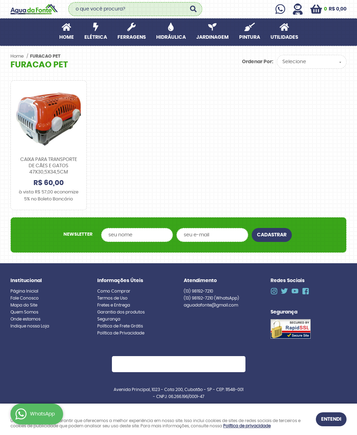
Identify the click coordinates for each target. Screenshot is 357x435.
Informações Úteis (120, 280)
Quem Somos (24, 312)
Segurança (108, 319)
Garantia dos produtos (121, 312)
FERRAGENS (131, 37)
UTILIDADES (284, 37)
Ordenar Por (257, 61)
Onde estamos (25, 319)
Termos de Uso (112, 298)
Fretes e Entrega (113, 305)
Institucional (26, 280)
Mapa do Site (23, 305)
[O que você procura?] (193, 9)
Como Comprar (113, 291)
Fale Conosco (24, 298)
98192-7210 (198, 291)
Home (66, 37)
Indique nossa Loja (29, 326)
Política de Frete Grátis (120, 326)
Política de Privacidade (120, 333)
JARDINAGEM (212, 37)
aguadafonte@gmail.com (211, 305)
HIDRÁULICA (171, 37)
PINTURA (249, 37)
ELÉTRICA (95, 37)
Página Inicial (24, 291)
